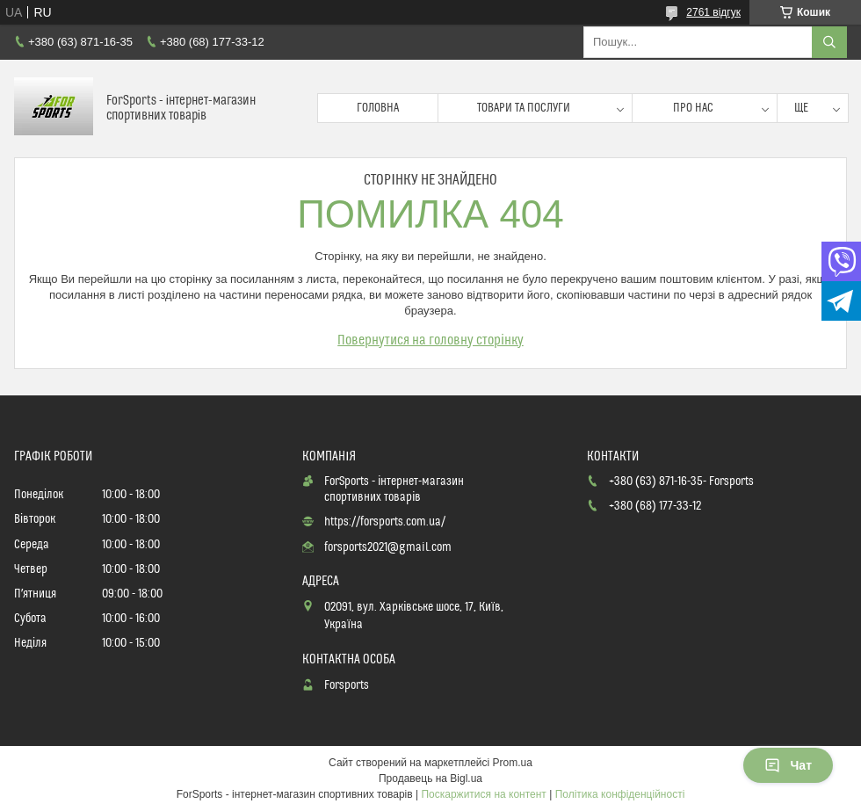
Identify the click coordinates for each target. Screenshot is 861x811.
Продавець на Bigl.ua (430, 778)
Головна (378, 108)
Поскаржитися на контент (483, 794)
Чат (788, 765)
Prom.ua (512, 763)
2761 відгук (713, 12)
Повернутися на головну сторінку (430, 340)
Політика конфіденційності (620, 794)
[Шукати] (829, 42)
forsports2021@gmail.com (388, 547)
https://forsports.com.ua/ (384, 522)
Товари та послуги (523, 108)
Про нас (693, 108)
